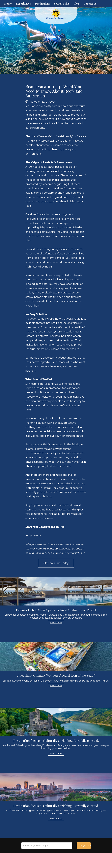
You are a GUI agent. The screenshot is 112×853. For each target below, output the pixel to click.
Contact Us (90, 3)
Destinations (42, 3)
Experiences (23, 3)
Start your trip (84, 845)
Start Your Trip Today (56, 563)
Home (8, 3)
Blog (76, 3)
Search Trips (61, 3)
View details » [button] (56, 623)
